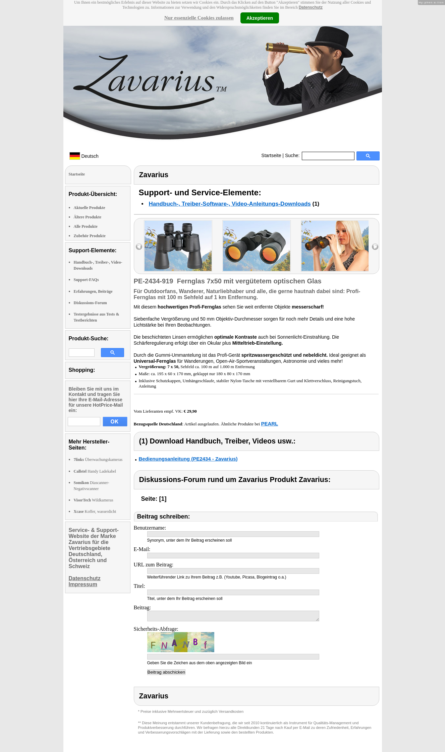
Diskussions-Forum (90, 302)
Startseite (271, 155)
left (139, 247)
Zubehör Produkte (90, 235)
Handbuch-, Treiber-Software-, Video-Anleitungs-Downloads (230, 204)
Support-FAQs (86, 279)
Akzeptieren (259, 17)
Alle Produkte (86, 226)
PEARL (269, 423)
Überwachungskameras (98, 459)
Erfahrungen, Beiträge (93, 291)
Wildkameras (93, 500)
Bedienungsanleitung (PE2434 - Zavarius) (188, 459)
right (375, 247)
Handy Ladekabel (95, 471)
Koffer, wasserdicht (95, 511)
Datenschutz (311, 7)
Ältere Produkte (88, 217)
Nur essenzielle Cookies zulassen (199, 17)
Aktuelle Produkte (89, 207)
